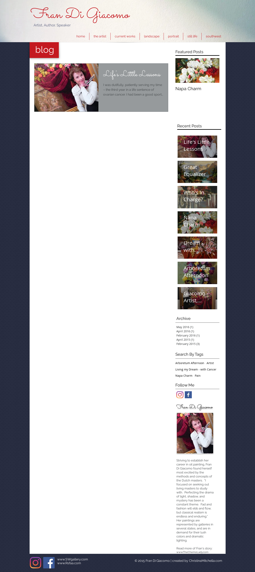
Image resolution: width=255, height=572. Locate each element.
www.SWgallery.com (72, 559)
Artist (210, 363)
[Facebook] (49, 562)
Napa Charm (183, 375)
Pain (198, 375)
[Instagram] (179, 394)
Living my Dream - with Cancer (195, 369)
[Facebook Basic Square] (188, 394)
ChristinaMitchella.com (205, 561)
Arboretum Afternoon (189, 363)
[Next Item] (213, 70)
